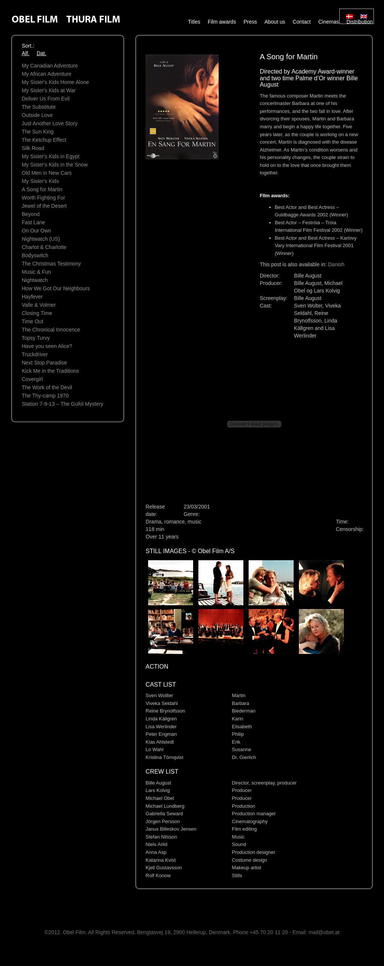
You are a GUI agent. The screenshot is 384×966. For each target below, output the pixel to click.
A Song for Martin (42, 189)
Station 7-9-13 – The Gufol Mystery (63, 404)
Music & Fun (36, 272)
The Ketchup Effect (44, 140)
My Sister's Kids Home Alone (55, 82)
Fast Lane (33, 222)
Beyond (30, 214)
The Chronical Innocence (51, 330)
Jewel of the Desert (44, 206)
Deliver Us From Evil (46, 99)
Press (250, 22)
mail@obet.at (324, 932)
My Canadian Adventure (50, 66)
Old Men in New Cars (47, 173)
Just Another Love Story (50, 123)
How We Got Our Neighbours (56, 288)
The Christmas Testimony (51, 264)
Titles (194, 22)
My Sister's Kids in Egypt (51, 156)
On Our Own (36, 231)
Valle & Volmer (39, 305)
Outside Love (37, 115)
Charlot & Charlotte (44, 247)
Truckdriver (35, 354)
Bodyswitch (35, 255)
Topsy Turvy (36, 338)
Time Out (32, 321)
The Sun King (38, 132)
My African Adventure (46, 74)
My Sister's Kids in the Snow (55, 165)
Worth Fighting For (43, 198)
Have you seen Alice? (47, 346)
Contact (301, 22)
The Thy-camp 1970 (45, 396)
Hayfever (32, 297)
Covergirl (32, 379)
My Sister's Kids (40, 181)
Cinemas (328, 22)
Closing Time (37, 313)
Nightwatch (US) (41, 239)
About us (274, 22)
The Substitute (39, 107)
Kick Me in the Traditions (50, 371)
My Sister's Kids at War (49, 90)
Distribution (359, 22)
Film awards (222, 22)
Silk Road (33, 148)
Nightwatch (35, 280)
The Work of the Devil (47, 387)
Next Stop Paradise (44, 363)
